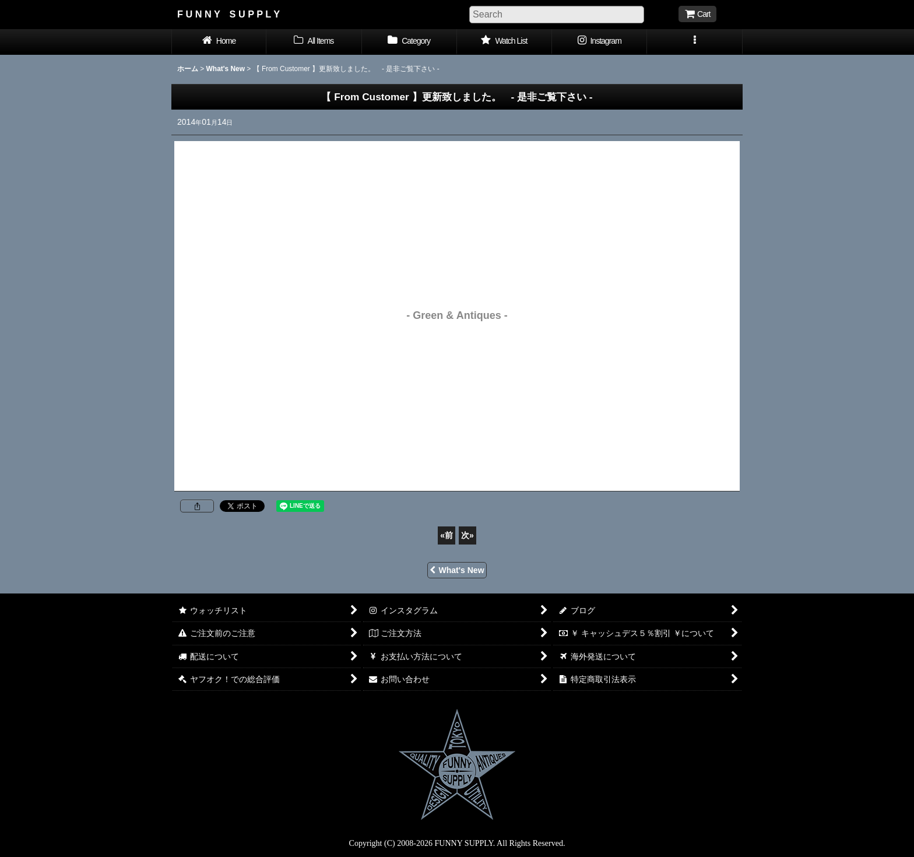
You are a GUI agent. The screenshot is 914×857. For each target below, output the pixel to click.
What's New (457, 570)
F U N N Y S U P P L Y (228, 14)
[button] (694, 42)
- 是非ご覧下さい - (461, 97)
